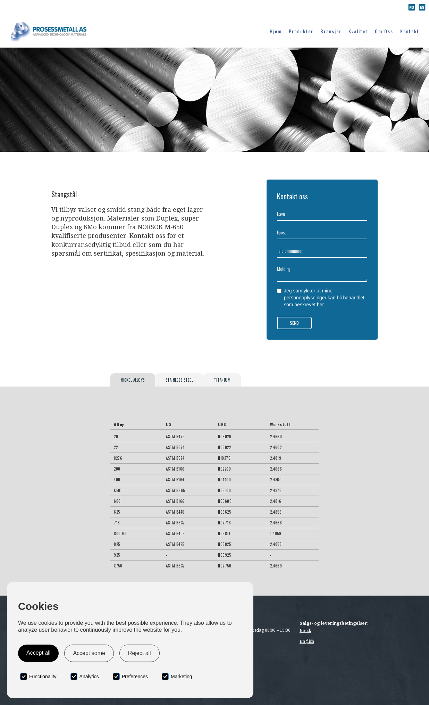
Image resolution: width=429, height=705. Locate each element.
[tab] (132, 380)
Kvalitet (358, 31)
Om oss (384, 31)
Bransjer (331, 31)
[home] (49, 30)
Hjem (276, 31)
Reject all (139, 653)
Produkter (301, 31)
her (320, 304)
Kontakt (409, 31)
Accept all (38, 653)
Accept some (89, 653)
